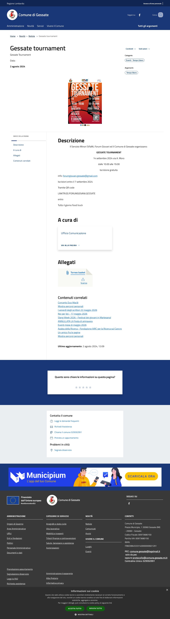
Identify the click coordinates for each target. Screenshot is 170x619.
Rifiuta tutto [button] (95, 608)
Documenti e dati (14, 552)
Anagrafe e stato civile (56, 523)
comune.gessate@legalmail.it (145, 551)
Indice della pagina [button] (21, 136)
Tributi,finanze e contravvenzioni (61, 538)
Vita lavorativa (52, 528)
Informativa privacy (55, 583)
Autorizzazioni (52, 547)
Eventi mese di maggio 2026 (72, 325)
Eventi (88, 551)
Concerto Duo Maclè (68, 302)
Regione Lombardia (15, 3)
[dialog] (85, 603)
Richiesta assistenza (16, 583)
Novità (22, 36)
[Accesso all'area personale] (152, 3)
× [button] (167, 590)
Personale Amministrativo (18, 547)
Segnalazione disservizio (18, 574)
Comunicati (91, 528)
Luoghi (89, 546)
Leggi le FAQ (12, 578)
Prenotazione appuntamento (20, 569)
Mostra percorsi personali (70, 306)
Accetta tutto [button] (74, 608)
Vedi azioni (145, 49)
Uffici (9, 533)
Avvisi (88, 533)
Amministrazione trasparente (59, 573)
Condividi (131, 49)
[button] (85, 614)
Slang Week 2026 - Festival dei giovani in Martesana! (84, 317)
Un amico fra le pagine (69, 332)
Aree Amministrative (16, 528)
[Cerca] (160, 15)
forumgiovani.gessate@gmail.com (80, 176)
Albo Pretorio (52, 578)
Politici (10, 543)
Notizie (32, 36)
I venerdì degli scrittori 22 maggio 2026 (77, 310)
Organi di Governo (15, 523)
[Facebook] (136, 15)
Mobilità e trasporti (54, 533)
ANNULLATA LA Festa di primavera (75, 321)
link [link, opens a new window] (110, 603)
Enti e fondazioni (14, 538)
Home (12, 36)
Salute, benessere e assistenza (60, 543)
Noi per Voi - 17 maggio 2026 (72, 314)
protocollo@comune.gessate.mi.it (150, 558)
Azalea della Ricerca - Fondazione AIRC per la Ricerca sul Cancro (90, 328)
